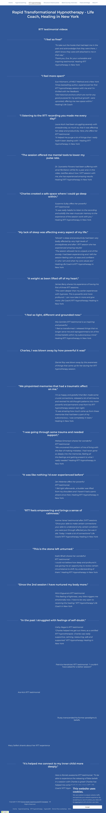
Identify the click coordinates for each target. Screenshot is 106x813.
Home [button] (15, 809)
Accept (87, 807)
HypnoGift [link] (47, 809)
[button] (95, 3)
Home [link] (11, 2)
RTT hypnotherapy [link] (35, 2)
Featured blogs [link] (85, 2)
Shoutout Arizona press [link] (51, 2)
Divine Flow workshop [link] (59, 809)
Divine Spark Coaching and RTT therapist (34, 802)
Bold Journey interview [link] (69, 2)
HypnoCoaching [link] (20, 2)
